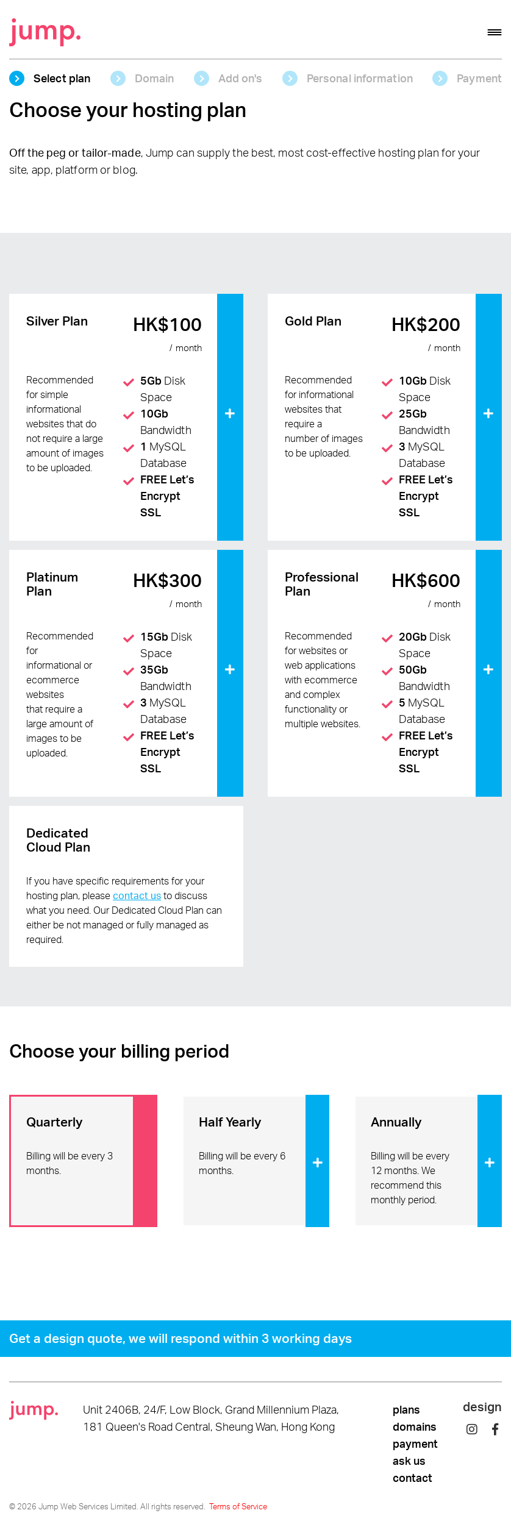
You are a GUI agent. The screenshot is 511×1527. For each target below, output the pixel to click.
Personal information (360, 78)
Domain (154, 78)
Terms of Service (238, 1506)
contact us (137, 895)
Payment (479, 78)
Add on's (240, 78)
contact (412, 1477)
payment (415, 1443)
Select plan (62, 78)
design (482, 1406)
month (189, 348)
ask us (409, 1460)
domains (415, 1426)
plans (406, 1409)
